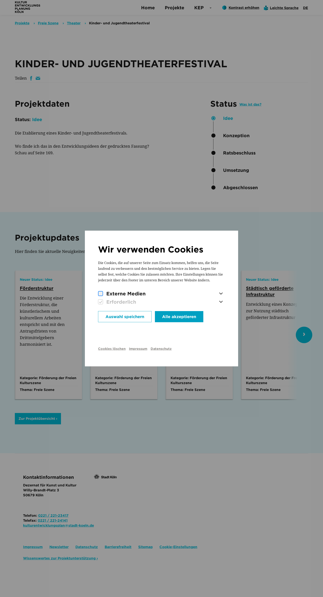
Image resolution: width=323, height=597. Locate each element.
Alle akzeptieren (179, 316)
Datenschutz (161, 349)
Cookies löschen (112, 349)
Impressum (138, 349)
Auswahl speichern (124, 316)
